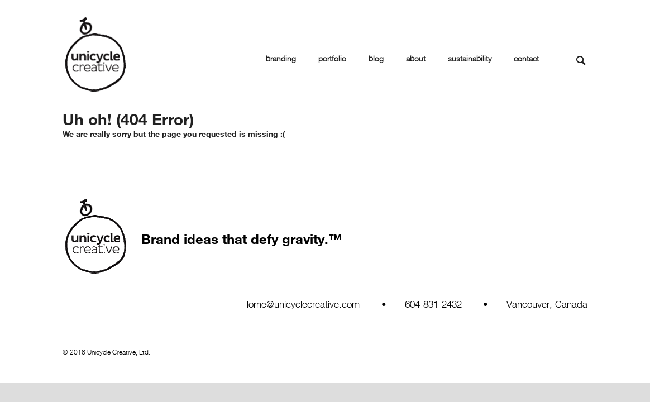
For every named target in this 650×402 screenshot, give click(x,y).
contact (526, 58)
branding (281, 58)
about (416, 58)
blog (376, 58)
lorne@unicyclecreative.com (303, 303)
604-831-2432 (433, 303)
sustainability (469, 58)
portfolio (332, 58)
